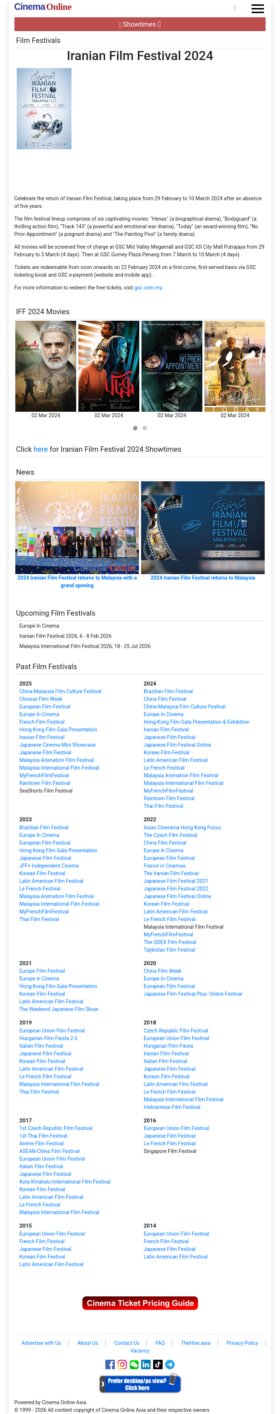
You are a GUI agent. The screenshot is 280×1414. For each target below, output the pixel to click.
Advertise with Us (41, 1343)
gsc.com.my (148, 288)
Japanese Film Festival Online (177, 745)
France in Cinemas (165, 866)
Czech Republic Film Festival (176, 1031)
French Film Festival (42, 722)
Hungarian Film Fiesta (168, 1046)
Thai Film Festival (163, 806)
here (41, 449)
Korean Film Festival (167, 752)
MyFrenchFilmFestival (44, 775)
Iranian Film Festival (42, 737)
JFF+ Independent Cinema (49, 866)
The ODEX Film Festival (170, 942)
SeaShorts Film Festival (46, 791)
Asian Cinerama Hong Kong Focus (182, 827)
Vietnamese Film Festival (172, 1107)
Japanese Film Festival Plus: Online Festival (193, 994)
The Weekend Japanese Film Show (58, 1009)
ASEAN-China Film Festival (49, 1151)
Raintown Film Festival (44, 783)
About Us (87, 1343)
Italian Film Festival (41, 1046)
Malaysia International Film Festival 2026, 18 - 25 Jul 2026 (85, 646)
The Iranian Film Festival (171, 873)
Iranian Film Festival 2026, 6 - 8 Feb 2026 (65, 636)
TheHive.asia (196, 1343)
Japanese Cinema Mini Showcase (57, 745)
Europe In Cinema (39, 626)
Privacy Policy (242, 1343)
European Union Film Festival (52, 1031)
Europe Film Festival (42, 971)
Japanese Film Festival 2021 (176, 881)
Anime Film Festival (41, 1143)
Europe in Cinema (163, 850)
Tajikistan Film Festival (169, 950)
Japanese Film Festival (45, 752)
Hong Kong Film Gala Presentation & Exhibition (196, 722)
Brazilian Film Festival (168, 691)
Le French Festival (164, 768)
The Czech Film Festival (170, 835)
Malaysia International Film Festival (59, 768)
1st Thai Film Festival (43, 1136)
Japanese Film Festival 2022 (176, 889)
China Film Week (163, 971)
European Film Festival (44, 707)
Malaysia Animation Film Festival (56, 760)
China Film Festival (165, 699)
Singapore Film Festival (170, 1151)
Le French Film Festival (170, 919)
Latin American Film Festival (176, 760)
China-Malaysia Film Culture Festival (60, 691)
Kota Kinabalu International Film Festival (64, 1182)
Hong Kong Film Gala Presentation (58, 729)
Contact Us (127, 1343)
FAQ (160, 1343)
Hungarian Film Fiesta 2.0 (48, 1038)
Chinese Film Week (40, 699)
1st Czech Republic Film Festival (55, 1128)
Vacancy (140, 1351)
